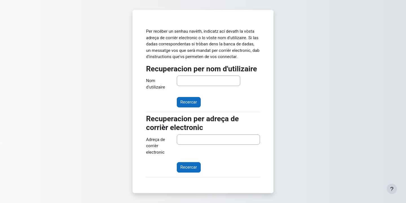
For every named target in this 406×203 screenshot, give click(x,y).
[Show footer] (392, 189)
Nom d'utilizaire (155, 84)
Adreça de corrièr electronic (155, 146)
